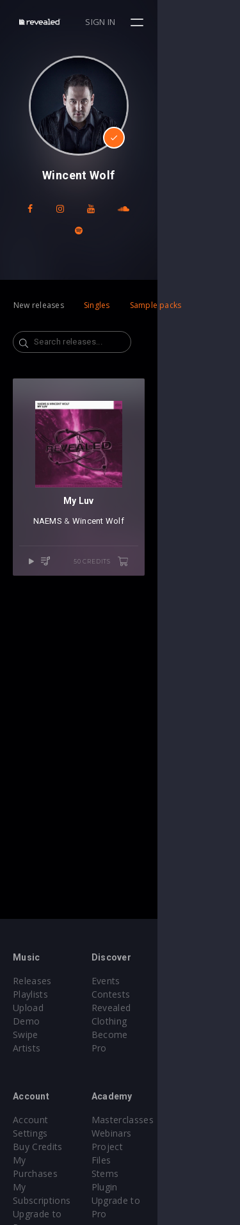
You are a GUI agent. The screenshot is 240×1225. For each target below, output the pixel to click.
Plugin (146, 1160)
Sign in (183, 22)
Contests (152, 994)
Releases (32, 981)
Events (147, 981)
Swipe (25, 1021)
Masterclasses (164, 1106)
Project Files (160, 1133)
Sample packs (156, 283)
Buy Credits (38, 1120)
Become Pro (160, 1021)
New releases (38, 283)
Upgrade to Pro (46, 1160)
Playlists (30, 994)
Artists (26, 1034)
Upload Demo (43, 1008)
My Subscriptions (49, 1146)
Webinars (153, 1120)
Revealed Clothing (172, 1008)
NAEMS (88, 582)
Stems (147, 1146)
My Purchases (43, 1133)
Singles (97, 283)
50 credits (183, 623)
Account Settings (49, 1106)
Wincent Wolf (139, 582)
